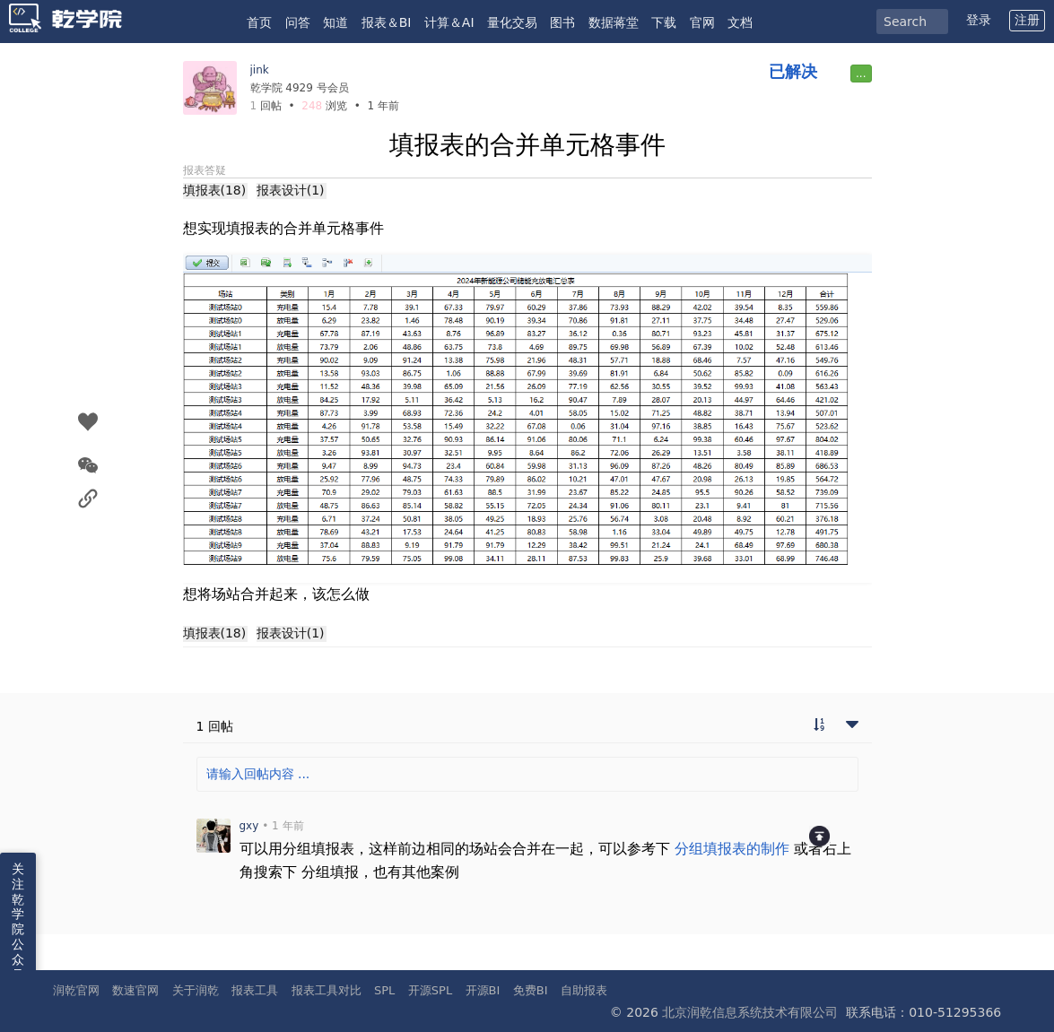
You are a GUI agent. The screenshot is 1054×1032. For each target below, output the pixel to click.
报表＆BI (386, 22)
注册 (1027, 20)
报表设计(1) (291, 190)
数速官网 (135, 990)
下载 (663, 22)
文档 (740, 22)
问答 (297, 22)
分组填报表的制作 (732, 848)
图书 (562, 22)
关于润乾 (195, 990)
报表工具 (254, 990)
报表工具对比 (326, 990)
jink (259, 70)
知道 (335, 22)
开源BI (483, 990)
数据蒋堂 (613, 22)
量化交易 (512, 22)
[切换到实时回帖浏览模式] (819, 726)
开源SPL (430, 990)
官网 (702, 22)
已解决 (793, 71)
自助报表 (584, 990)
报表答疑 (204, 170)
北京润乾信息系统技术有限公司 (750, 1012)
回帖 (266, 106)
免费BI (530, 990)
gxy (249, 826)
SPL (384, 990)
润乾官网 (76, 990)
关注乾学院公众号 (18, 922)
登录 (978, 20)
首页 (259, 22)
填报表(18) (215, 190)
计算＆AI (449, 22)
